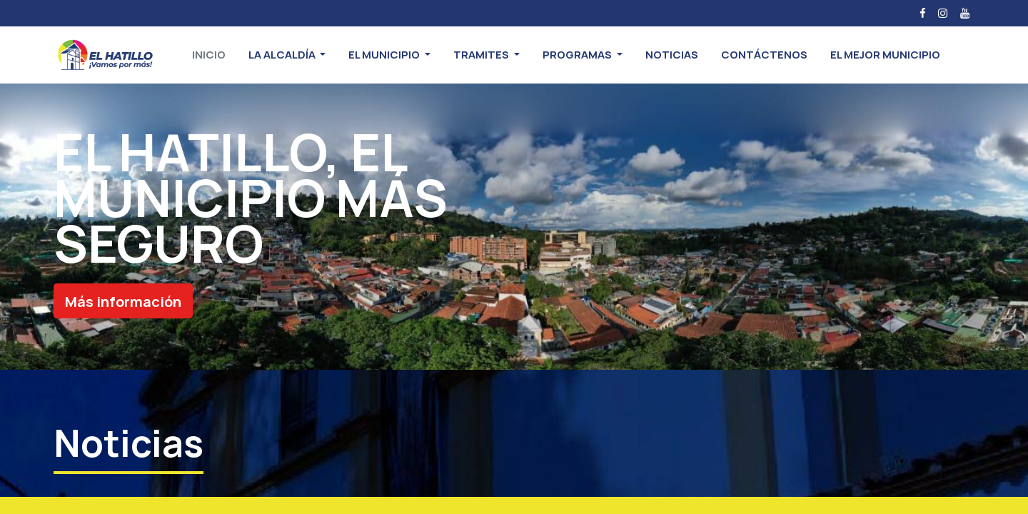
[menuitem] (208, 55)
